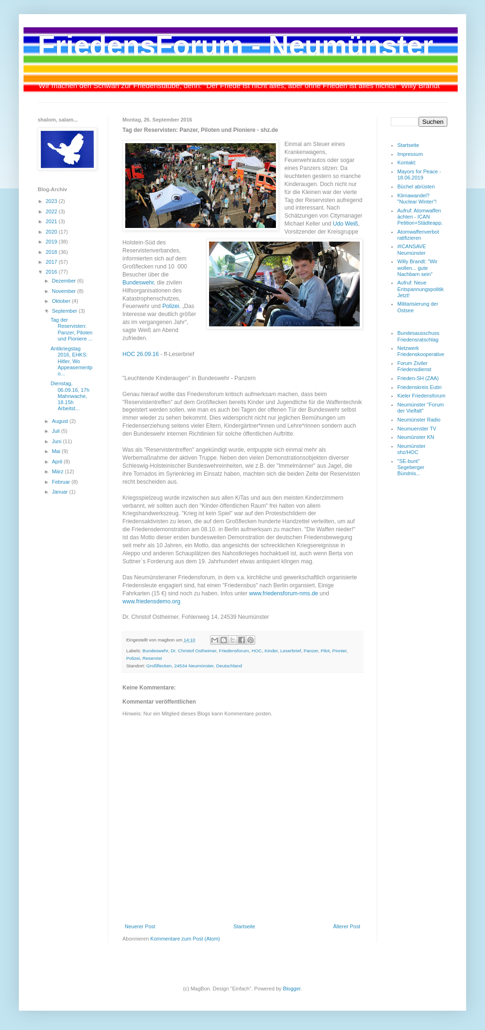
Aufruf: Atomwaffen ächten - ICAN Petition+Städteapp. (420, 217)
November (64, 291)
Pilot (325, 650)
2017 (52, 262)
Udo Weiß (345, 223)
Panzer (311, 650)
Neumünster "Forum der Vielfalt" (420, 408)
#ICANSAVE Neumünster (411, 249)
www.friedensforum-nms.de (283, 593)
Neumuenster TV (416, 428)
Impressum (410, 154)
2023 (52, 201)
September (65, 311)
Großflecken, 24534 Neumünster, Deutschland (194, 665)
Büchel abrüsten (416, 186)
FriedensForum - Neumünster (235, 45)
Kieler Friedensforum (421, 395)
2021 (52, 221)
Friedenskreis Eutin (419, 387)
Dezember (64, 281)
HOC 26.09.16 (140, 354)
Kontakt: (406, 162)
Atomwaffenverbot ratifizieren (418, 235)
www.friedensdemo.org (151, 601)
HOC (256, 650)
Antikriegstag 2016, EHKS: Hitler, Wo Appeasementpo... (71, 361)
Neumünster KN (415, 437)
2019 (52, 241)
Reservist (152, 658)
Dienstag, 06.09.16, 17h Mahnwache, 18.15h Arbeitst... (69, 396)
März (58, 471)
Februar (62, 482)
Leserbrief (290, 650)
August (60, 421)
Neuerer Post (140, 926)
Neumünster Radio (419, 419)
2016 (52, 272)
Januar (60, 492)
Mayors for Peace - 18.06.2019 (419, 174)
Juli (56, 431)
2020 (52, 232)
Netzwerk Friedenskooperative (421, 351)
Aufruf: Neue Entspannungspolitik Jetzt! (420, 289)
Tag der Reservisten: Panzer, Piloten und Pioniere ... (71, 329)
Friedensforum (234, 650)
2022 (52, 211)
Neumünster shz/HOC (411, 449)
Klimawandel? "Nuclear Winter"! (417, 198)
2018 (52, 252)
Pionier (339, 650)
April (58, 461)
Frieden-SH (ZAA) (418, 378)
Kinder (271, 650)
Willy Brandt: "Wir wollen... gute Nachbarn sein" (417, 267)
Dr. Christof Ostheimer (193, 650)
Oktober (62, 301)
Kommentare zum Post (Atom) (185, 938)
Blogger (291, 988)
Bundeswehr (138, 282)
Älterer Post (346, 926)
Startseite (244, 926)
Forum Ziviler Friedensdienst (414, 366)
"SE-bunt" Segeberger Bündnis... (411, 467)
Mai (57, 451)
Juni (57, 441)
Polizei (170, 306)
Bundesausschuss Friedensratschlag (418, 336)
